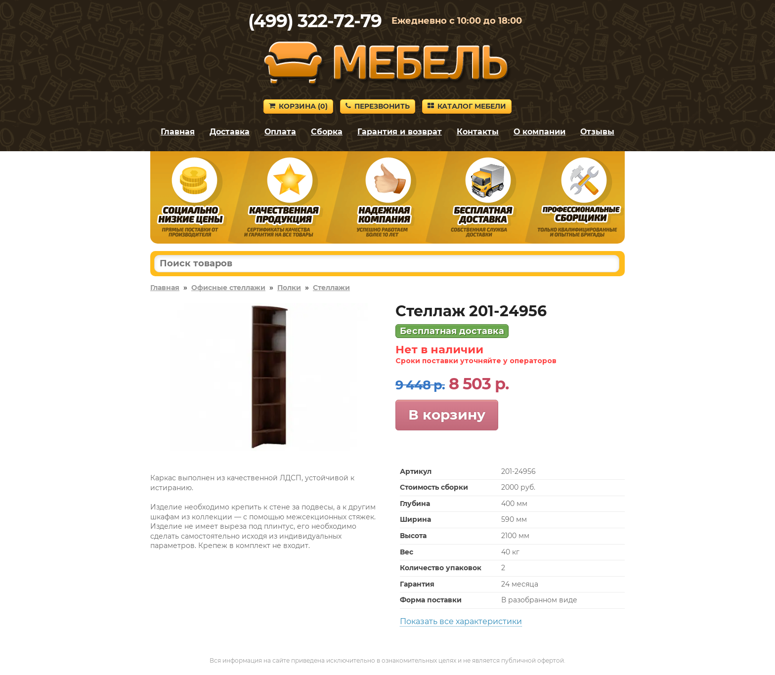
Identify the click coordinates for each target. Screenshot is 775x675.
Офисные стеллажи (228, 287)
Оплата (280, 131)
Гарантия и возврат (399, 131)
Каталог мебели (467, 106)
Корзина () (298, 106)
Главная (178, 131)
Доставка (230, 131)
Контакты (478, 131)
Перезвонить (377, 106)
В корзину (446, 414)
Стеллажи (331, 287)
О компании (539, 131)
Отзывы (597, 131)
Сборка (327, 131)
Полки (289, 287)
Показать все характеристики (461, 621)
